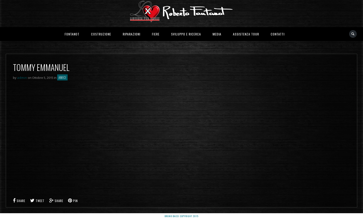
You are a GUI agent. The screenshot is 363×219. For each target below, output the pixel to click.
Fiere (156, 34)
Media (217, 34)
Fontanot (72, 34)
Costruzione (101, 34)
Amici (62, 77)
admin (22, 78)
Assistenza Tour (246, 34)
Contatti (278, 34)
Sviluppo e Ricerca (186, 34)
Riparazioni (131, 34)
